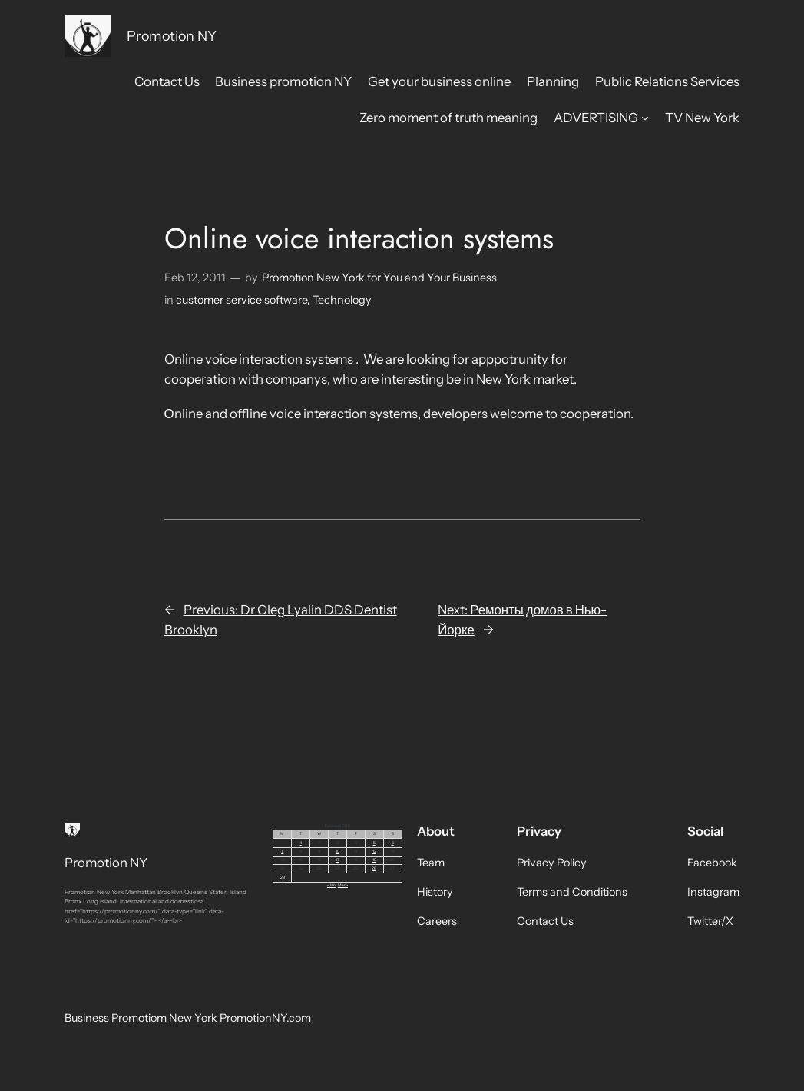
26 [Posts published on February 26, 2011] (374, 868)
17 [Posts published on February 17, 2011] (337, 859)
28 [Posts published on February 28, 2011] (282, 877)
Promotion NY (172, 36)
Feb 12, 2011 (195, 277)
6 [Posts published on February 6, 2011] (393, 842)
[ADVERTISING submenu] (645, 117)
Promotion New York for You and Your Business (379, 277)
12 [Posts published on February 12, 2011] (374, 851)
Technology (342, 300)
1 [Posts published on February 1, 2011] (301, 842)
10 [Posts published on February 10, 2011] (337, 851)
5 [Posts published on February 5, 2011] (374, 842)
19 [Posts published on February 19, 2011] (374, 859)
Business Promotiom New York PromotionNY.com (188, 1018)
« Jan (331, 885)
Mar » (343, 885)
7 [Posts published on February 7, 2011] (282, 851)
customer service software (241, 300)
